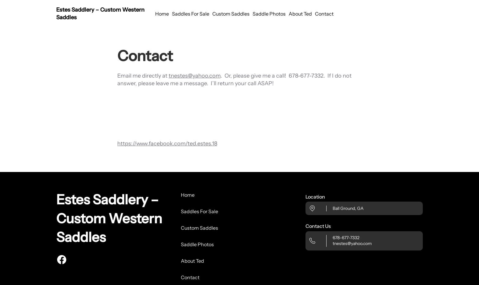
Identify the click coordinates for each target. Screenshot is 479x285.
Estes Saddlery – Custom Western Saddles (109, 218)
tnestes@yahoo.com (195, 75)
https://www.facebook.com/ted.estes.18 (167, 143)
